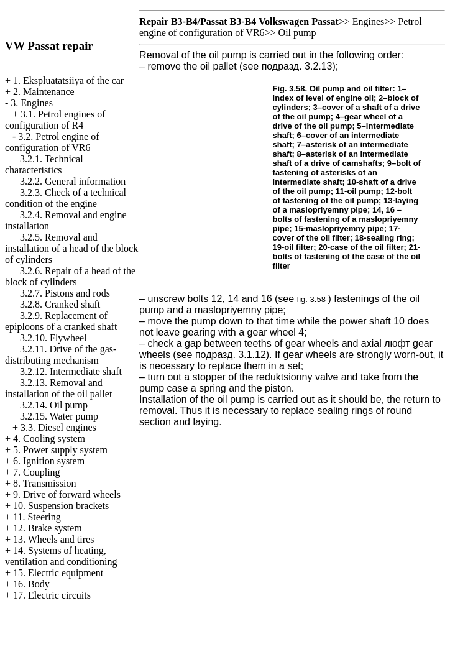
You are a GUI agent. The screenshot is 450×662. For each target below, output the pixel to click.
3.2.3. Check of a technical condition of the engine (65, 198)
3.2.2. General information (73, 181)
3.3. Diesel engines (58, 427)
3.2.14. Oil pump (54, 405)
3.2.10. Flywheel (53, 338)
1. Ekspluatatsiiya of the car (68, 80)
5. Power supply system (60, 449)
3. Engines (32, 103)
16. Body (31, 584)
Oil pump (297, 32)
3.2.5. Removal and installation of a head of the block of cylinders (71, 248)
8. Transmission (44, 483)
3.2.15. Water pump (59, 416)
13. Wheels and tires (53, 539)
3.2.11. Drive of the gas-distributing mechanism (60, 354)
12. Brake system (47, 528)
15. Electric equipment (58, 573)
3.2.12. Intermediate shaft (71, 371)
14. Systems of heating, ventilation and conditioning (61, 556)
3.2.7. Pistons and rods (65, 293)
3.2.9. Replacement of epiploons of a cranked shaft (61, 321)
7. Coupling (36, 472)
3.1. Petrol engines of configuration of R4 (55, 120)
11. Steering (37, 517)
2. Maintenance (44, 91)
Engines (368, 21)
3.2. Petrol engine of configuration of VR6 (52, 142)
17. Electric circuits (52, 595)
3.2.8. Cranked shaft (60, 304)
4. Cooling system (49, 438)
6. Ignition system (49, 461)
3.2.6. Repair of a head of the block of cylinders (70, 276)
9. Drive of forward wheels (67, 494)
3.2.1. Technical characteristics (44, 164)
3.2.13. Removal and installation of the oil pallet (58, 388)
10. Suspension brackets (61, 505)
